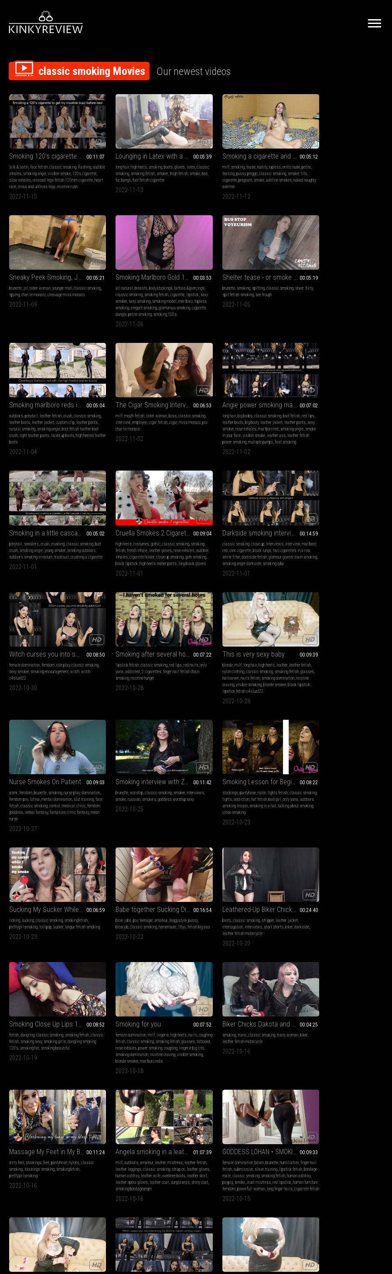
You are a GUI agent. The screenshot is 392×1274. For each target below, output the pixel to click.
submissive (239, 910)
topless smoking (64, 302)
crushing (153, 411)
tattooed (223, 788)
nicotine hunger (141, 552)
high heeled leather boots (231, 308)
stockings (113, 660)
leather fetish (242, 282)
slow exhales (36, 174)
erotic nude (270, 161)
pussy (230, 167)
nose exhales (51, 424)
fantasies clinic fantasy (316, 565)
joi (313, 161)
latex (180, 161)
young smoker (157, 417)
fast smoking (32, 443)
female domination (24, 539)
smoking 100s (36, 315)
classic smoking (62, 161)
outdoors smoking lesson (135, 673)
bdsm (237, 904)
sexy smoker (49, 295)
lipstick (31, 295)
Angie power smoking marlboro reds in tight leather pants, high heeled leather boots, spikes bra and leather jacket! (52, 400)
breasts (34, 282)
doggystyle (359, 660)
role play (63, 539)
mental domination (364, 545)
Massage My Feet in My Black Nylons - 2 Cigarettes (52, 893)
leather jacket (250, 289)
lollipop (237, 667)
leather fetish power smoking (53, 437)
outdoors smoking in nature (142, 424)
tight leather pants (256, 302)
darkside (16, 788)
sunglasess (123, 930)
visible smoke (72, 167)
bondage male (237, 917)
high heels (128, 161)
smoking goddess (57, 1052)
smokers (62, 667)
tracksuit (173, 424)
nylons (74, 904)
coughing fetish (213, 782)
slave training (261, 910)
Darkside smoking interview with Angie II (340, 400)
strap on (179, 910)
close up (331, 411)
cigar (369, 289)
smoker (165, 167)
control (371, 552)
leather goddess (22, 1039)
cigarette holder (254, 424)
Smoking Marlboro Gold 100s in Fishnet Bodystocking (52, 272)
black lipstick (250, 430)
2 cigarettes (148, 545)
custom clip (272, 289)
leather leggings (129, 910)
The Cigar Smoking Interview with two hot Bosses (340, 272)
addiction (139, 667)
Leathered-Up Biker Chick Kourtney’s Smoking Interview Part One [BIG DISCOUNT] (52, 765)
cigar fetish (354, 289)
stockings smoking (39, 910)
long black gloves (236, 437)
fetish (110, 775)
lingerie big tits (228, 795)
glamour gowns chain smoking (321, 430)
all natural (18, 282)
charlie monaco (336, 167)
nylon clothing (223, 545)
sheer (182, 282)
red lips (165, 539)
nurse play (359, 539)
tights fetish (160, 660)
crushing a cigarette (121, 430)
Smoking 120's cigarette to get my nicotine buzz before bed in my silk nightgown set (52, 150)
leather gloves (260, 417)
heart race (33, 180)
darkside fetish (360, 424)
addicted (129, 545)
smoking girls (164, 782)
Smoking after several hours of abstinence (148, 528)
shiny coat (143, 930)
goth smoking (226, 430)
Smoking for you (223, 765)
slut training (307, 552)
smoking (145, 161)
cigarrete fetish (270, 937)
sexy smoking (72, 295)
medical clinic (308, 558)
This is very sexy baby (232, 528)
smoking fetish (146, 167)
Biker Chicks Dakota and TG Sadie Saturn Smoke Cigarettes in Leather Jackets (340, 765)
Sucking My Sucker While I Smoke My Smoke (244, 650)
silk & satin (18, 161)
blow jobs (304, 660)
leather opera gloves (153, 924)
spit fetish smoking (130, 289)
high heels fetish (78, 1045)
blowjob (303, 667)
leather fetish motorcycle (46, 788)
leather (260, 539)
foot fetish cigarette (169, 174)
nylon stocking (178, 1052)
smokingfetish (268, 660)
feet (46, 904)
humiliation (268, 904)
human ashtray (141, 917)
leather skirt (126, 924)
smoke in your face (49, 430)
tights (125, 667)
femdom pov (326, 545)
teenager (327, 660)
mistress (164, 904)
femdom (48, 539)
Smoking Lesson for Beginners (148, 650)
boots (157, 161)
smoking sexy (140, 782)
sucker (250, 667)
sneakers (127, 411)
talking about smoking (122, 680)
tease (229, 161)
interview (319, 289)
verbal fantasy (363, 558)
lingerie (248, 775)
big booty (47, 417)
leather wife (164, 917)
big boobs (31, 411)
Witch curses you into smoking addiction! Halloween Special (52, 528)
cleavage (73, 1039)
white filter (337, 424)
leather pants (211, 295)
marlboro (42, 302)
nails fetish (255, 552)
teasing (218, 167)
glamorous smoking (40, 308)
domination (306, 545)
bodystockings (54, 282)
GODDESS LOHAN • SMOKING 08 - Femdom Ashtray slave (244, 893)
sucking (220, 660)
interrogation (19, 782)
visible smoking (261, 558)
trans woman (361, 775)
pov (316, 660)
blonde (206, 539)
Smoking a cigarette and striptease (244, 150)
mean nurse (346, 565)
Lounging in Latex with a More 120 (148, 150)
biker (75, 782)
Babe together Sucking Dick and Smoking (340, 650)
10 (273, 1122)
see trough (155, 289)
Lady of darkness (321, 893)
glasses (219, 552)
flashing (84, 161)
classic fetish (116, 782)
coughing (208, 795)
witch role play (59, 1065)
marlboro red (74, 424)
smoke (121, 174)
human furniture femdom (258, 930)
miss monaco (307, 295)
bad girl (173, 667)
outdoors (208, 282)
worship (30, 660)
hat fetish (157, 667)
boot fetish (78, 411)
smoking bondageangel (171, 930)
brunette (303, 161)
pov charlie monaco (335, 295)
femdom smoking (50, 1058)
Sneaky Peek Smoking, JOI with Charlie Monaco (340, 150)
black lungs (351, 417)
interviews (349, 411)
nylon (144, 660)
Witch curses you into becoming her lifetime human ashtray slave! (52, 1021)
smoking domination (259, 795)
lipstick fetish (116, 539)
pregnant (245, 174)
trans (316, 775)
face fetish (39, 161)
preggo (242, 167)
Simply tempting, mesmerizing (147, 1021)
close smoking (153, 680)
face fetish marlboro (121, 1058)
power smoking (266, 788)
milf (204, 161)
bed (131, 174)
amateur (341, 660)
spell (13, 1052)
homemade (348, 667)
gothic (241, 411)
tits (217, 174)
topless (253, 161)
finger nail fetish (214, 910)
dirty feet (16, 904)
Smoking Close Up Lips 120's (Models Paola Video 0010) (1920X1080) (148, 765)
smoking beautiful (165, 788)
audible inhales (21, 167)
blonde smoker (267, 802)
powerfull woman (215, 937)
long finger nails (243, 937)
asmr (301, 539)
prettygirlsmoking (215, 667)
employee (335, 289)
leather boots (226, 289)
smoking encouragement (65, 545)
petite (205, 167)
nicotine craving (233, 558)
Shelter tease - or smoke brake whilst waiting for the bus (148, 272)
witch (13, 552)
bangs (146, 174)
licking (206, 660)
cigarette (229, 174)
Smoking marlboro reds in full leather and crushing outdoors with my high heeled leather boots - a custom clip (244, 272)
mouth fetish (315, 282)
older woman (327, 161)
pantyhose (131, 660)
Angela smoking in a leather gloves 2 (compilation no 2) (148, 893)
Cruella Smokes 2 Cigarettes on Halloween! (244, 400)
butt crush (113, 417)
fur (138, 174)
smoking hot (140, 788)
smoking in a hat (170, 673)
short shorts (60, 782)
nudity (240, 161)
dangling (123, 775)
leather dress (30, 1052)
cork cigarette (330, 417)
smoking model (21, 302)
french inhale (237, 417)
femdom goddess (336, 558)
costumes (227, 411)
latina (342, 545)
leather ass (18, 437)
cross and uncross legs (62, 180)
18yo (363, 667)
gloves (169, 161)
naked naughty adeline (233, 180)
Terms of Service (169, 1177)
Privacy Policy (228, 1177)
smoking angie (47, 167)
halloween (236, 552)
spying (317, 167)
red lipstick (227, 930)
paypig (257, 924)
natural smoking (237, 295)
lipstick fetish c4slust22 (258, 565)
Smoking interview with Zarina (50, 650)
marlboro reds (212, 808)
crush (259, 282)
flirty (108, 289)
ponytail (223, 282)
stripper (54, 775)
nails (278, 775)
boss (354, 282)
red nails (180, 539)
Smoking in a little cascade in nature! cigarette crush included (148, 400)
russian (47, 667)
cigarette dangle (71, 308)
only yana (112, 545)
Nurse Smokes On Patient (332, 528)
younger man (349, 161)
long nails (137, 1039)
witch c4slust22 (33, 552)
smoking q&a (323, 437)
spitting (141, 282)
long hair (112, 161)
